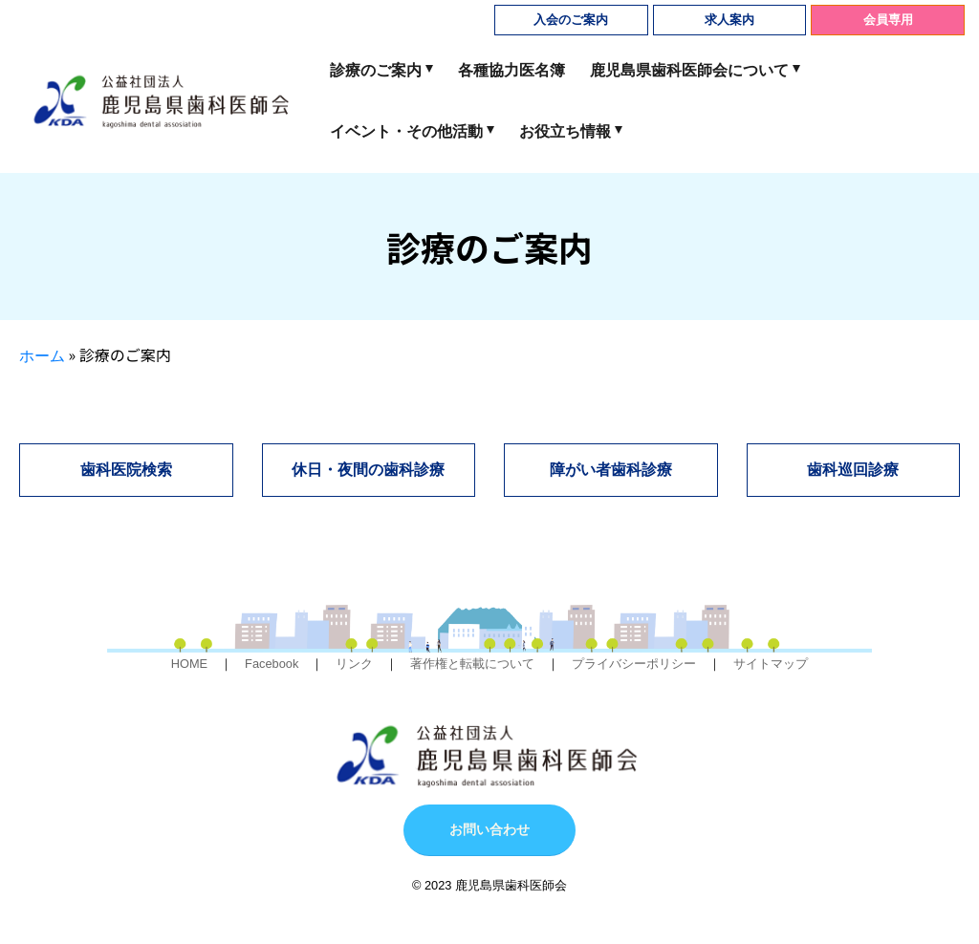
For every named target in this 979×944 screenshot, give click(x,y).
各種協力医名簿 (511, 70)
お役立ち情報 (565, 131)
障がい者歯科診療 (611, 469)
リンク (354, 663)
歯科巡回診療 (853, 469)
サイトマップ (770, 663)
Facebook (271, 663)
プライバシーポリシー (634, 663)
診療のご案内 (376, 70)
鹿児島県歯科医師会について (689, 70)
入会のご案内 (570, 19)
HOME (189, 663)
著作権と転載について (472, 663)
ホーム (42, 356)
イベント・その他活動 (406, 131)
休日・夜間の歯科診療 (368, 469)
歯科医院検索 (126, 469)
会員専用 (888, 19)
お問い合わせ (489, 829)
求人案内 (729, 19)
